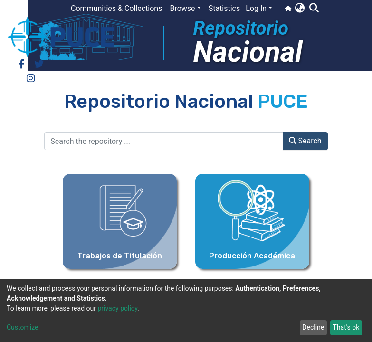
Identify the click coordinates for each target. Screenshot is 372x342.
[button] (299, 8)
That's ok (346, 327)
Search (305, 140)
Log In (256, 8)
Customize (22, 327)
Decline (313, 327)
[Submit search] (313, 8)
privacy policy (117, 308)
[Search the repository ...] (163, 141)
